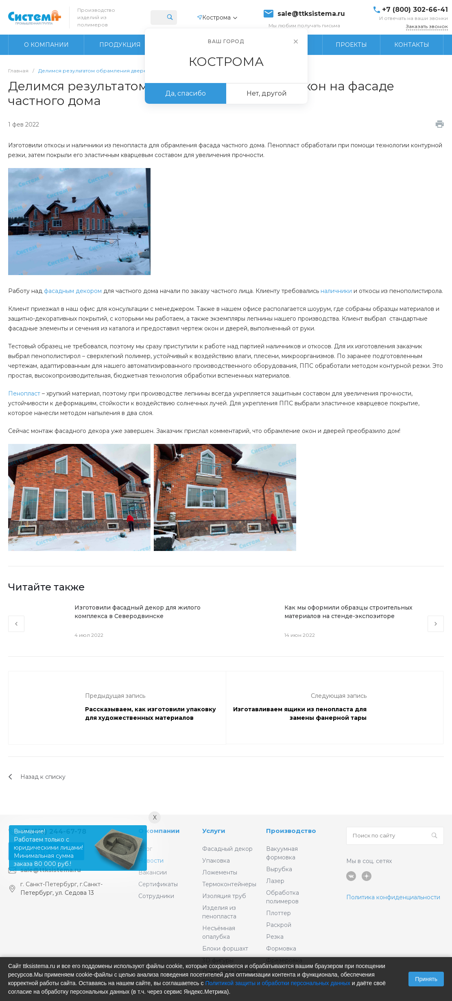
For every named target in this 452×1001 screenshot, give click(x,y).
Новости (151, 860)
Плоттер (278, 913)
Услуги (213, 831)
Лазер (275, 881)
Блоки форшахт (225, 948)
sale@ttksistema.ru (311, 13)
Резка (275, 936)
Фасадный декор (227, 848)
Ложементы (219, 872)
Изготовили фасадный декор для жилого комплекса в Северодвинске (137, 612)
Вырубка (279, 869)
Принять (426, 979)
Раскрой (278, 925)
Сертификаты (158, 884)
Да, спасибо (185, 93)
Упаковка (216, 860)
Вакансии (152, 872)
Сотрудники (156, 896)
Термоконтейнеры (229, 884)
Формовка (281, 948)
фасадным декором (73, 291)
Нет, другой (267, 93)
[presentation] (16, 624)
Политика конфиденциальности (393, 897)
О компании (159, 831)
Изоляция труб (224, 896)
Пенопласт (24, 393)
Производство (291, 831)
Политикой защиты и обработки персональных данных (277, 983)
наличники (336, 291)
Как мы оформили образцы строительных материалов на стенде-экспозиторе (348, 612)
